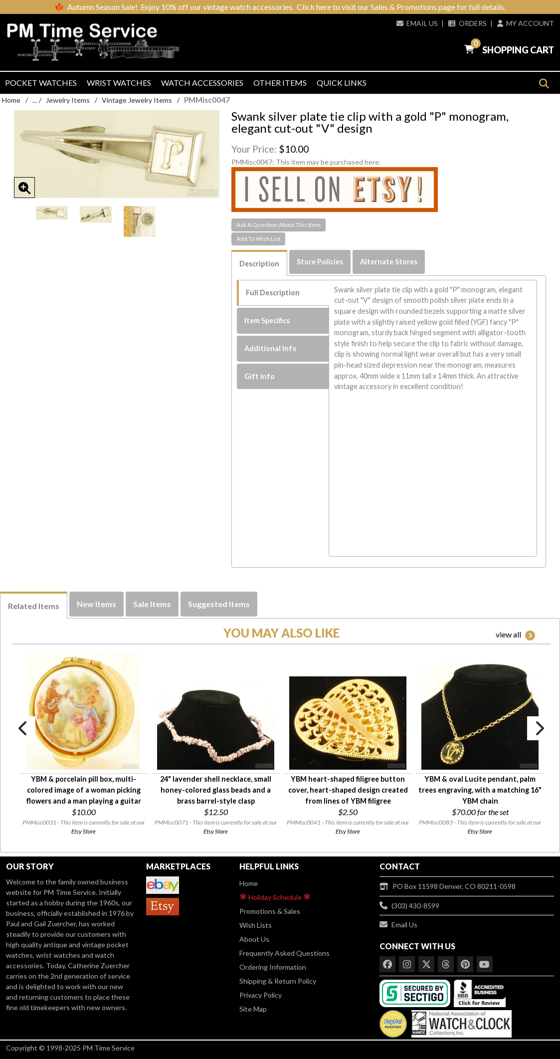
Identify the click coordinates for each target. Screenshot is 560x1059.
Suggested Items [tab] (219, 604)
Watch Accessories (202, 82)
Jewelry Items (68, 100)
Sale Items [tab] (152, 604)
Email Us (417, 23)
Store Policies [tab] (320, 261)
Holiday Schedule (275, 896)
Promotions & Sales (269, 911)
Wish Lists (255, 925)
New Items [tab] (96, 604)
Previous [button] (23, 728)
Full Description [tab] (273, 292)
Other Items (280, 82)
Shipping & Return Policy (277, 981)
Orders (467, 23)
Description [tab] (259, 263)
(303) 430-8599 (409, 905)
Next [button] (539, 728)
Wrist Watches (119, 82)
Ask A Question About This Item (278, 224)
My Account (525, 23)
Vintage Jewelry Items (137, 100)
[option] (52, 212)
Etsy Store (83, 831)
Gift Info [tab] (259, 376)
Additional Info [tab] (270, 348)
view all (515, 635)
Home (11, 100)
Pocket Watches (41, 82)
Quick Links (342, 82)
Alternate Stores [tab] (388, 261)
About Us (254, 939)
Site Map (253, 1009)
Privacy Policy (260, 995)
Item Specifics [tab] (267, 320)
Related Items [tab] (33, 606)
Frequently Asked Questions (284, 953)
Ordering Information (272, 967)
